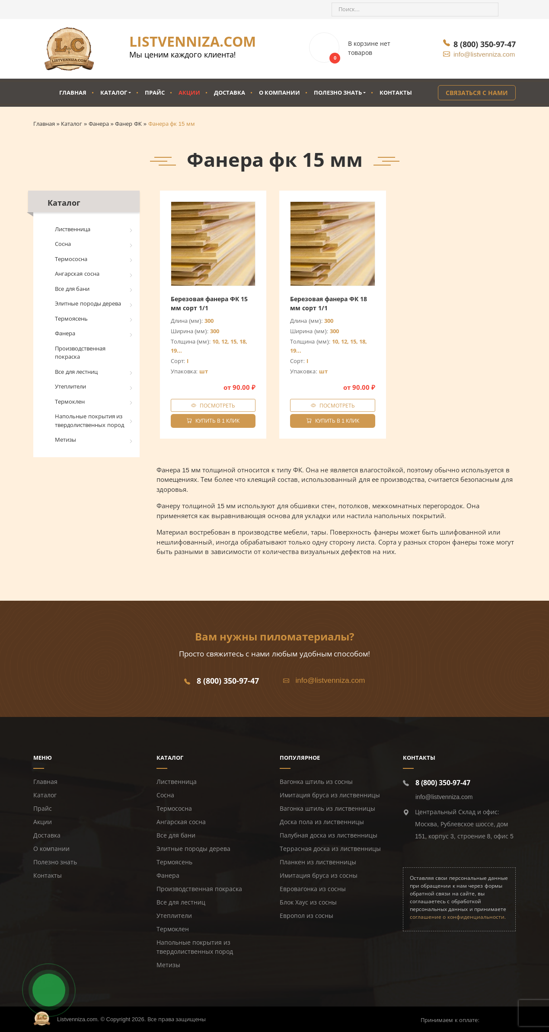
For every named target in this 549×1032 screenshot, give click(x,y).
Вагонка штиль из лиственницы (327, 808)
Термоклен (70, 401)
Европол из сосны (306, 915)
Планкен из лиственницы (318, 862)
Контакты (396, 92)
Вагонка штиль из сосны (316, 781)
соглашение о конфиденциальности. (458, 917)
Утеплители (70, 386)
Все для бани (72, 289)
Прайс (155, 92)
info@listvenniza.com (484, 54)
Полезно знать (338, 92)
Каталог (113, 92)
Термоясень (71, 318)
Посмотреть (217, 405)
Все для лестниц (76, 372)
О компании (279, 92)
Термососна (71, 259)
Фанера (65, 333)
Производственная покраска (80, 352)
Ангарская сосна (77, 274)
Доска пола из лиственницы (322, 822)
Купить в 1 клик (213, 421)
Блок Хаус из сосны (308, 902)
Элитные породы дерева (88, 303)
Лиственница (72, 229)
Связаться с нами (477, 93)
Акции (189, 92)
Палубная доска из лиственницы (328, 835)
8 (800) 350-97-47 (484, 44)
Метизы (65, 439)
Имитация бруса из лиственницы (330, 795)
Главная (72, 92)
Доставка (229, 92)
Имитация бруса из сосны (318, 875)
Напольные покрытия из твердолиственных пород (89, 420)
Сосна (63, 244)
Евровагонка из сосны (313, 888)
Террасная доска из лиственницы (330, 848)
